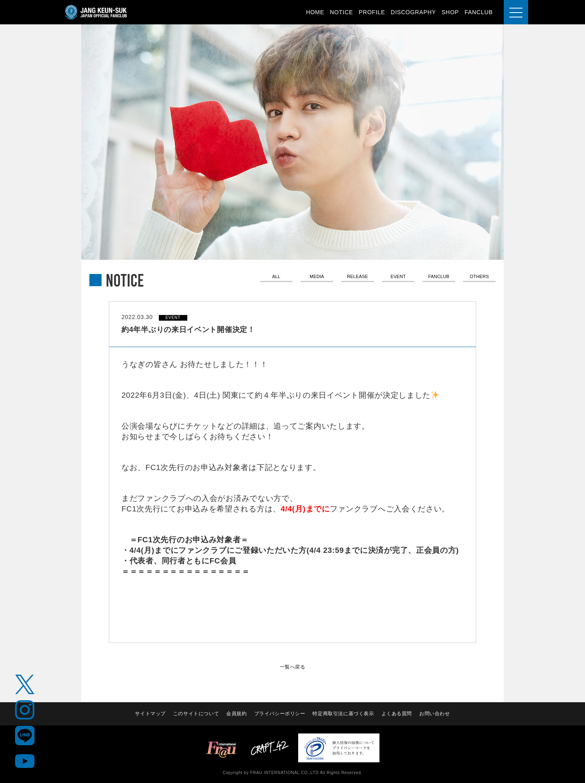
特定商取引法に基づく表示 (344, 713)
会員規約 (236, 713)
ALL (276, 277)
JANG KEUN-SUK (96, 12)
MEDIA (317, 277)
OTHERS (479, 277)
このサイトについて (195, 713)
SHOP (450, 12)
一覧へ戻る (292, 666)
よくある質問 (397, 713)
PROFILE (372, 12)
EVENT (398, 277)
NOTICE (341, 12)
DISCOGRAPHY (413, 12)
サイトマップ (149, 713)
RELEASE (357, 277)
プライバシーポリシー (280, 713)
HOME (315, 12)
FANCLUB (479, 12)
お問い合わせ (435, 713)
